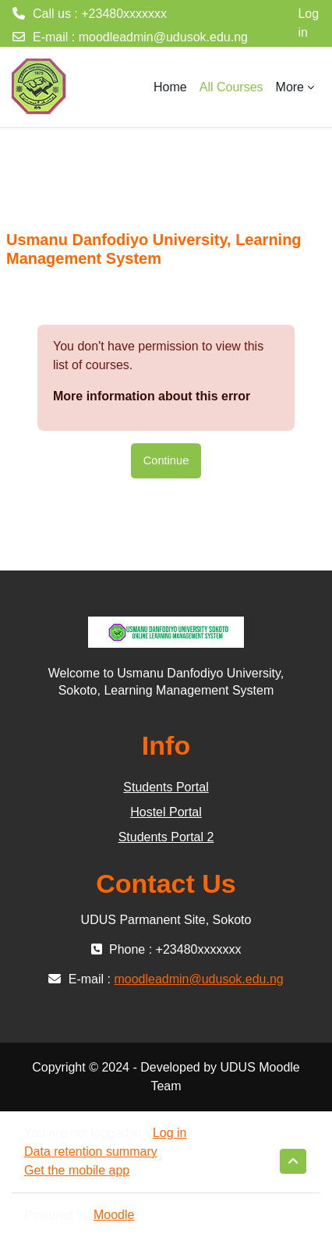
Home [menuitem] (170, 87)
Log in (308, 23)
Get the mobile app (76, 1170)
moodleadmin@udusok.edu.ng (163, 37)
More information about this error (151, 396)
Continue (166, 460)
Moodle (114, 1214)
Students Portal (165, 787)
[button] (293, 1161)
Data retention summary (90, 1151)
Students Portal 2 (166, 837)
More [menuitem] (290, 87)
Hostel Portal (166, 812)
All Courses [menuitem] (231, 87)
